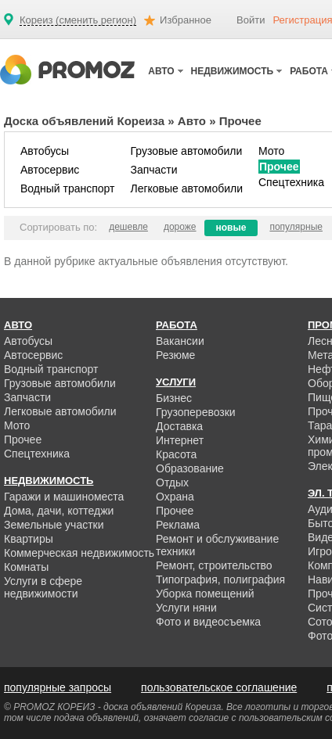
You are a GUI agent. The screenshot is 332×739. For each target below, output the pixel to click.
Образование (190, 468)
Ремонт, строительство (214, 565)
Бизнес (174, 398)
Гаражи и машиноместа (64, 496)
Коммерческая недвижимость (79, 553)
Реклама (178, 524)
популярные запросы (57, 687)
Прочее (279, 166)
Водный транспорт (67, 188)
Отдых (172, 482)
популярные (296, 226)
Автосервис (49, 169)
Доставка (179, 426)
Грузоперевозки (196, 412)
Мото (271, 151)
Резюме (175, 355)
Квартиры (28, 539)
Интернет (180, 440)
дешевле (128, 226)
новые (231, 227)
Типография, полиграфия (220, 579)
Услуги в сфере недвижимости (43, 587)
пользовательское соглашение (219, 687)
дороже (180, 226)
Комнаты (26, 567)
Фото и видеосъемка (208, 621)
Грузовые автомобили (186, 151)
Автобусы (44, 151)
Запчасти (153, 169)
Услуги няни (186, 607)
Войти (250, 20)
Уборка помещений (205, 593)
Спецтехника (291, 182)
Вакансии (180, 341)
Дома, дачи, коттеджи (59, 510)
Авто (192, 120)
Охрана (175, 496)
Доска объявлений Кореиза (84, 120)
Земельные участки (54, 524)
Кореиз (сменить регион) (78, 20)
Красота (176, 454)
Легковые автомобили (186, 188)
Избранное (185, 20)
